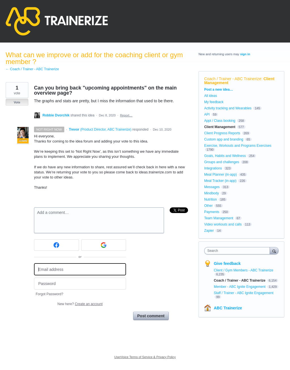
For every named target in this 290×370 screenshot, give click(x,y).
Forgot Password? (49, 294)
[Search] (274, 250)
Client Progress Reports (222, 133)
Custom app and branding (223, 139)
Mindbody (211, 193)
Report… (126, 115)
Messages (212, 187)
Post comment (151, 316)
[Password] (80, 284)
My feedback (213, 102)
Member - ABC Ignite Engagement (240, 287)
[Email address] (80, 269)
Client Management (219, 127)
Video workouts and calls (223, 224)
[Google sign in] (103, 245)
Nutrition (210, 199)
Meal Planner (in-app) (220, 175)
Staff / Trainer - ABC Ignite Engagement (244, 293)
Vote (17, 102)
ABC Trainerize (228, 308)
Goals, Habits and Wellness (225, 156)
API (207, 114)
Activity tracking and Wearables (227, 108)
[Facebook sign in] (56, 245)
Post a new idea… (218, 90)
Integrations (213, 168)
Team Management (218, 218)
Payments (211, 212)
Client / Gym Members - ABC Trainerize (243, 270)
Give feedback (227, 263)
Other (208, 206)
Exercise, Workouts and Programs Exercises (237, 146)
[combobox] (238, 251)
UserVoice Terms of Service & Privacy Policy (145, 357)
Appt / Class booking (219, 121)
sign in (245, 54)
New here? (80, 304)
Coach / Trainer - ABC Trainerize (232, 78)
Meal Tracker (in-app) (220, 181)
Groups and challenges (221, 162)
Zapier (209, 231)
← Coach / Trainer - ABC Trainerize (32, 69)
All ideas (210, 96)
